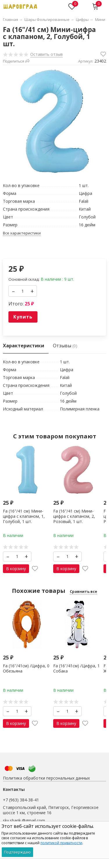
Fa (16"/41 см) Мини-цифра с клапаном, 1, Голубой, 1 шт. (24, 516)
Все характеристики (22, 233)
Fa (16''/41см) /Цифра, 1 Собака (76, 668)
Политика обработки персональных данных (46, 778)
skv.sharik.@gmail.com (24, 820)
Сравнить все (83, 591)
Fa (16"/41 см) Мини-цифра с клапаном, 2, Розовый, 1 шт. (74, 516)
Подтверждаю (17, 852)
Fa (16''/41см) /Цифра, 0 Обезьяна (26, 668)
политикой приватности (61, 842)
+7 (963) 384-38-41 (21, 800)
